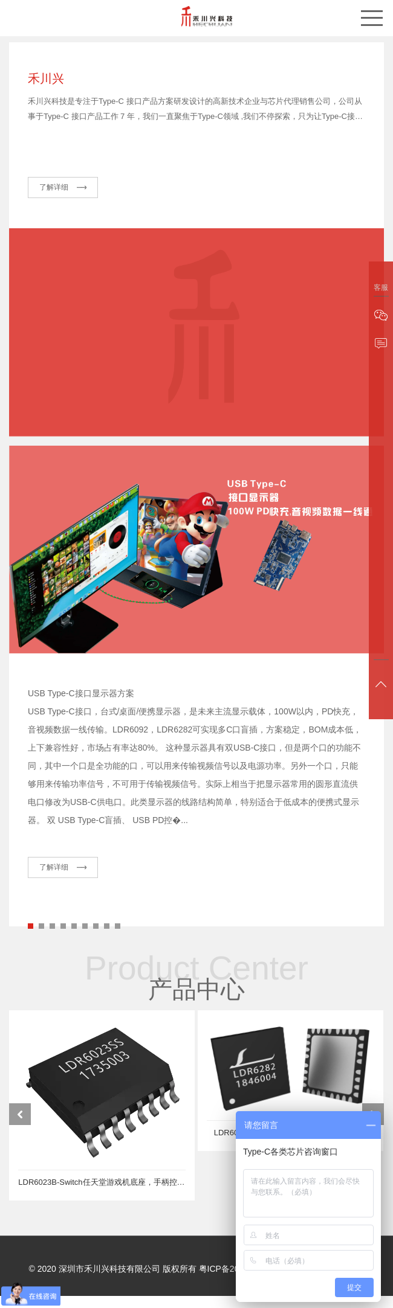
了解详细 (54, 193)
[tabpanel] (196, 695)
